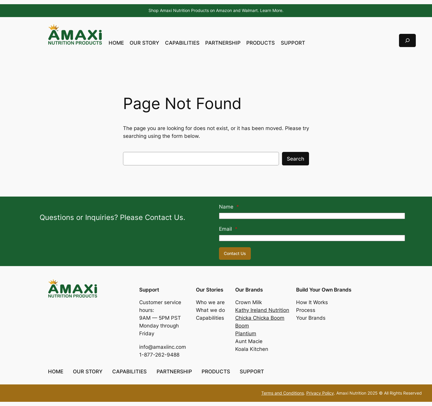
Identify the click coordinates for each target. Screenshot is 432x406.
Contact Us (235, 253)
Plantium (245, 333)
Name (229, 207)
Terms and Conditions (282, 393)
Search (295, 159)
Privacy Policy (320, 393)
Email (228, 229)
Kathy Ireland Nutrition (262, 310)
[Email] (312, 238)
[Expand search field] (407, 40)
